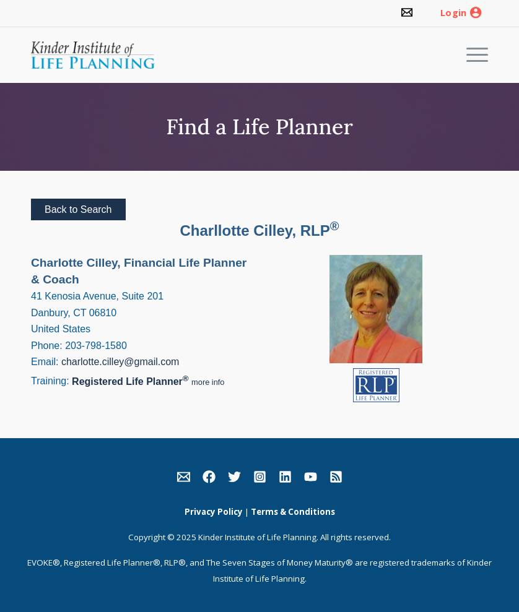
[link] (407, 13)
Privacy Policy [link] (214, 511)
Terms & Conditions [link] (293, 511)
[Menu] (471, 55)
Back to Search (78, 209)
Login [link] (453, 13)
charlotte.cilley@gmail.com (120, 361)
